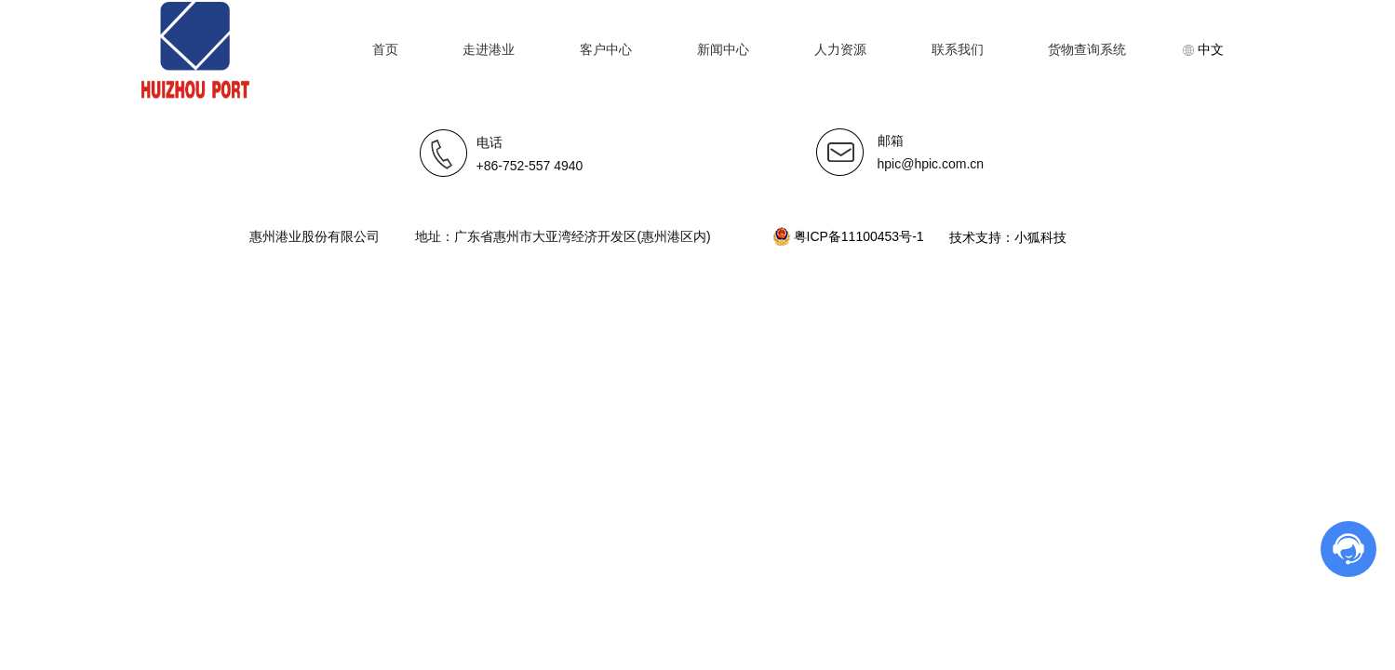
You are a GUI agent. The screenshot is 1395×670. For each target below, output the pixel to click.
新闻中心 (723, 49)
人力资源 (840, 49)
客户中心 (606, 49)
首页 (385, 49)
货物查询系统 (1087, 49)
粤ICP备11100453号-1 (851, 236)
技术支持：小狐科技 (1006, 237)
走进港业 (489, 49)
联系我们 (958, 49)
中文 (1203, 49)
